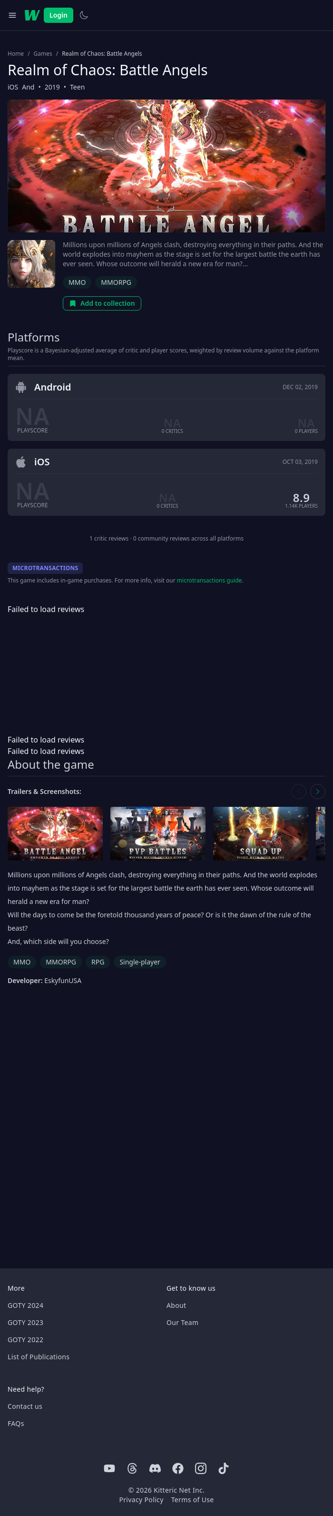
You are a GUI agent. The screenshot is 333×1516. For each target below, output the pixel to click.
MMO (77, 282)
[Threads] (132, 1468)
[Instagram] (200, 1468)
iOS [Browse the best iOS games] (13, 86)
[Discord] (155, 1468)
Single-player (139, 961)
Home (16, 54)
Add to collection (102, 303)
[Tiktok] (223, 1468)
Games (43, 54)
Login (58, 15)
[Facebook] (178, 1468)
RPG (97, 961)
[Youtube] (109, 1468)
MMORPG (116, 282)
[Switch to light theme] (83, 15)
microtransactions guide (209, 580)
